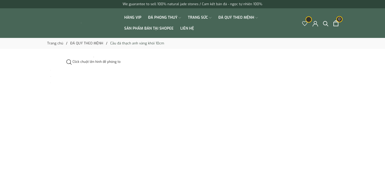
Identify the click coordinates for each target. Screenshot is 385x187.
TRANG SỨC (200, 17)
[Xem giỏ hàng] (335, 23)
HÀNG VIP (132, 17)
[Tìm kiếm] (325, 23)
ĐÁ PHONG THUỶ (164, 17)
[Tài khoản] (315, 23)
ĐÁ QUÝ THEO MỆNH (238, 17)
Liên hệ (187, 28)
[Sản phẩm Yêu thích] (305, 23)
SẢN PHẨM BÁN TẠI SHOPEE (148, 28)
